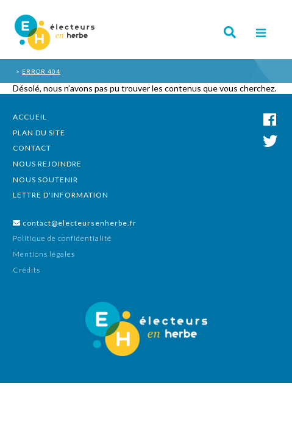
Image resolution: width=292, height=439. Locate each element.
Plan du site (39, 132)
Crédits (26, 269)
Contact (32, 147)
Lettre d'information (61, 194)
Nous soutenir (45, 179)
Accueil (30, 116)
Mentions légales (44, 254)
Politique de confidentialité (62, 238)
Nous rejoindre (47, 163)
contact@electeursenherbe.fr (75, 222)
